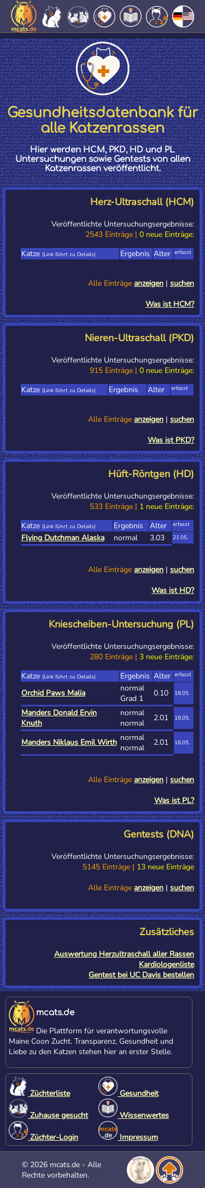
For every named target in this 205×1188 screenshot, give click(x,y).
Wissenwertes (133, 1115)
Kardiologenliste (166, 964)
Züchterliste (39, 1093)
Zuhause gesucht (48, 1115)
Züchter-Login (43, 1137)
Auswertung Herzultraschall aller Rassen (124, 954)
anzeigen (148, 283)
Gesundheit (128, 1093)
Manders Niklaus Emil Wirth (69, 742)
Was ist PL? (174, 800)
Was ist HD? (172, 590)
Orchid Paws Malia (53, 693)
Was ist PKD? (171, 440)
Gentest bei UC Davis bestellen (141, 975)
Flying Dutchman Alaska (62, 538)
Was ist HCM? (169, 304)
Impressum (128, 1137)
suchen (182, 283)
